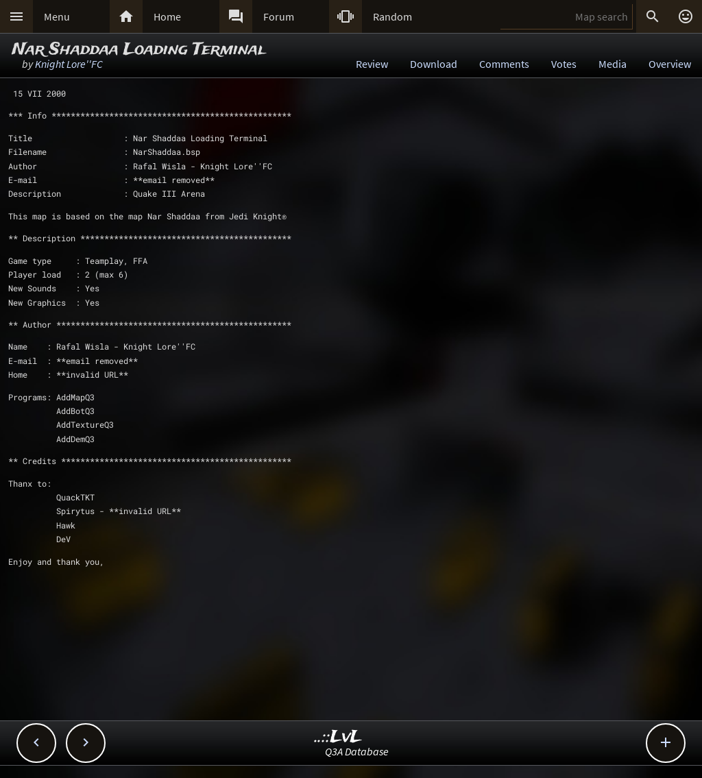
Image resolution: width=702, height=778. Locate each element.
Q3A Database (357, 751)
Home (167, 16)
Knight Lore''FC (69, 64)
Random (392, 16)
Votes (564, 64)
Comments (504, 64)
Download (433, 64)
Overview (670, 64)
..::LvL (338, 737)
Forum (278, 16)
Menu (57, 16)
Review (372, 64)
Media (612, 64)
